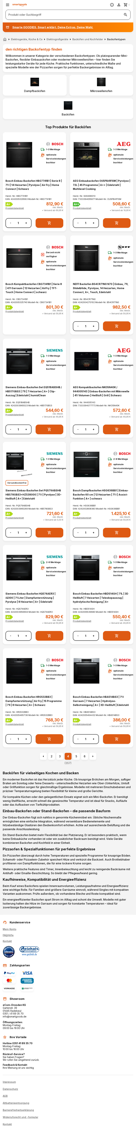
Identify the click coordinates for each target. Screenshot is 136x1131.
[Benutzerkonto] (119, 5)
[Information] (112, 5)
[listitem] (35, 85)
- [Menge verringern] (10, 223)
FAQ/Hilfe (8, 935)
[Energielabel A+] (9, 204)
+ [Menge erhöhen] (26, 223)
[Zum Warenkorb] (127, 5)
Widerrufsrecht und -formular (20, 1117)
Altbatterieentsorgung (16, 1103)
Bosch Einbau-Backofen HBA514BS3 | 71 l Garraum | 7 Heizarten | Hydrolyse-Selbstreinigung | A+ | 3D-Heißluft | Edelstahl (101, 700)
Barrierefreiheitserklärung (18, 1110)
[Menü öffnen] (8, 5)
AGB (5, 1096)
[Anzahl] (18, 223)
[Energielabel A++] (77, 204)
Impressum (9, 1082)
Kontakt (7, 941)
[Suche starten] (125, 15)
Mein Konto (9, 929)
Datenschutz (10, 1089)
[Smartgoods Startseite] (19, 4)
